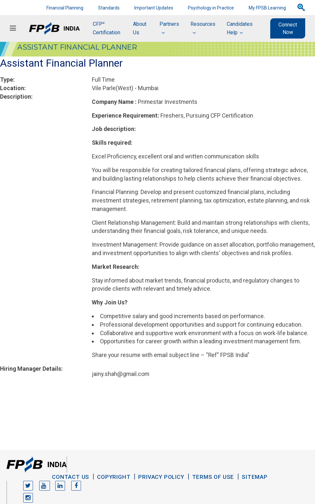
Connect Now (287, 28)
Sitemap (255, 477)
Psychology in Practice (211, 7)
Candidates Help (240, 28)
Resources (203, 24)
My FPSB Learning (267, 7)
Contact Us (70, 477)
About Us (139, 28)
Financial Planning (64, 7)
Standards (109, 7)
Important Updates (153, 7)
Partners (169, 24)
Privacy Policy (161, 477)
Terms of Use (213, 477)
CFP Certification (106, 28)
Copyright (113, 477)
